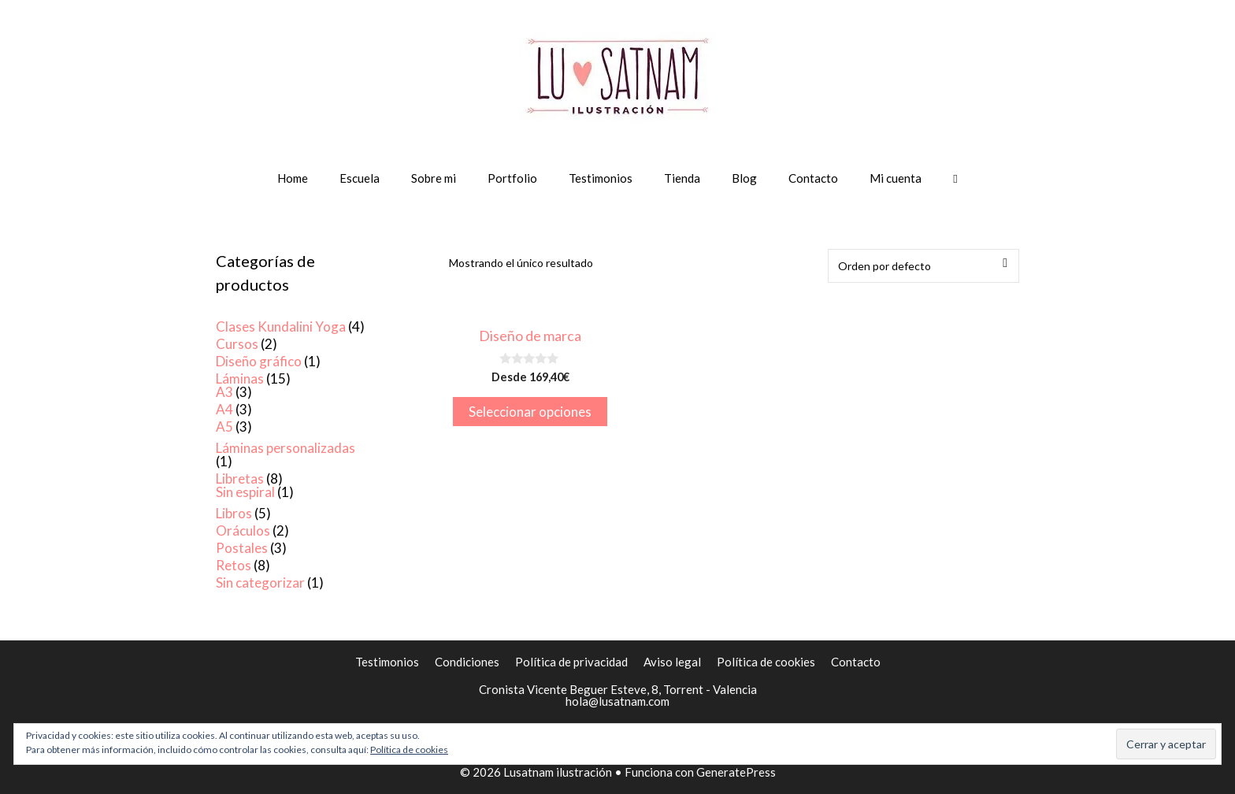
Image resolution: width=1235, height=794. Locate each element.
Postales (242, 548)
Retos (233, 565)
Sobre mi (433, 178)
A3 (224, 392)
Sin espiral (245, 492)
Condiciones (467, 662)
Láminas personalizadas (285, 448)
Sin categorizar (260, 582)
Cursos (237, 344)
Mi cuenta (896, 178)
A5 (224, 426)
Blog (744, 178)
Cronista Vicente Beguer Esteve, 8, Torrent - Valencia (618, 689)
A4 (224, 409)
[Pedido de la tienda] (923, 266)
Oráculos (243, 530)
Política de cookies (766, 662)
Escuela (359, 178)
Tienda (682, 178)
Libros (234, 513)
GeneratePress (736, 772)
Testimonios (600, 178)
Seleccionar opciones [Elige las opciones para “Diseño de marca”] (530, 411)
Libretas (240, 478)
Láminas (240, 378)
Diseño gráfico (259, 361)
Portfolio (512, 178)
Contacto (813, 178)
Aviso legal (672, 662)
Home (292, 178)
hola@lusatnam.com (617, 701)
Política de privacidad (571, 662)
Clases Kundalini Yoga (281, 326)
